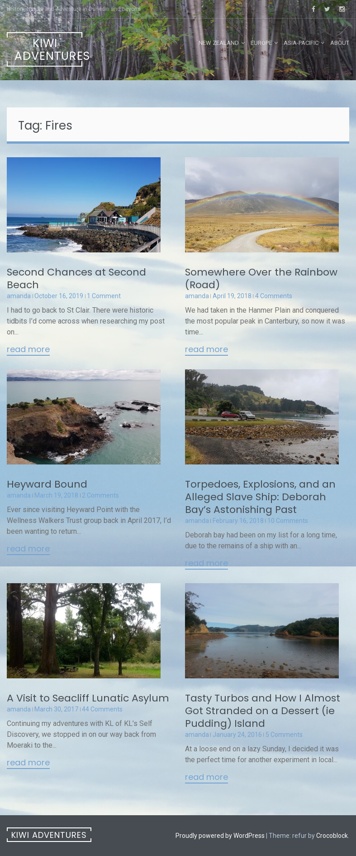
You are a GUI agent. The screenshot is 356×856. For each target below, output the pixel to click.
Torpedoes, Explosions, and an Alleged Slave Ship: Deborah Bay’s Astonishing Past (260, 497)
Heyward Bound (47, 484)
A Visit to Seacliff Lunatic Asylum (88, 698)
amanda (19, 296)
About (339, 42)
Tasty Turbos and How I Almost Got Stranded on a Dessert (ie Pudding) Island (262, 710)
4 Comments (273, 296)
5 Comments (284, 734)
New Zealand (219, 42)
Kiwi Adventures (48, 49)
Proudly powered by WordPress (220, 835)
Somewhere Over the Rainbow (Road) (261, 278)
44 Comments (102, 709)
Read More (28, 350)
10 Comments (287, 520)
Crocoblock (332, 835)
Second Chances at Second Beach (76, 278)
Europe (261, 42)
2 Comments (100, 495)
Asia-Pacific (301, 42)
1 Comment (104, 296)
